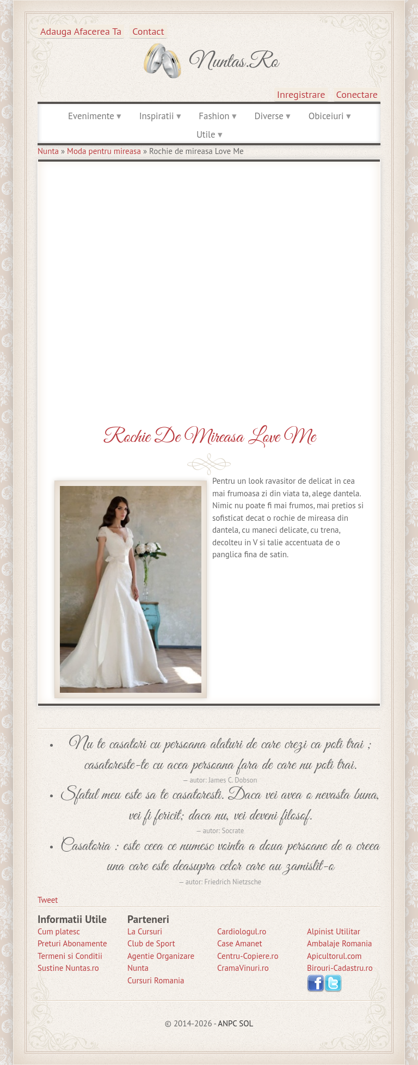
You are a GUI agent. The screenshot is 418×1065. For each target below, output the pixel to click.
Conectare (357, 94)
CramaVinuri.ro (243, 968)
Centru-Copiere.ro (247, 956)
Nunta (48, 151)
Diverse (268, 116)
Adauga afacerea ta (80, 31)
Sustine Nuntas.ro (68, 968)
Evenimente (91, 116)
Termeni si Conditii (70, 956)
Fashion (214, 116)
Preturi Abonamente (72, 943)
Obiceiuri (326, 116)
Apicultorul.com (334, 956)
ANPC (227, 1023)
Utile (206, 134)
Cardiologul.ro (241, 931)
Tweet (48, 900)
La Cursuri (144, 931)
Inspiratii (156, 116)
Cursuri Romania (156, 980)
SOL (246, 1023)
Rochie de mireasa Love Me (209, 437)
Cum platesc (59, 931)
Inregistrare (301, 94)
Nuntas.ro (233, 62)
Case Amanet (239, 943)
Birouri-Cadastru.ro (340, 968)
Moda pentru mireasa (104, 151)
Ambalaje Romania (339, 943)
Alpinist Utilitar (333, 931)
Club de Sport (151, 943)
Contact (148, 31)
